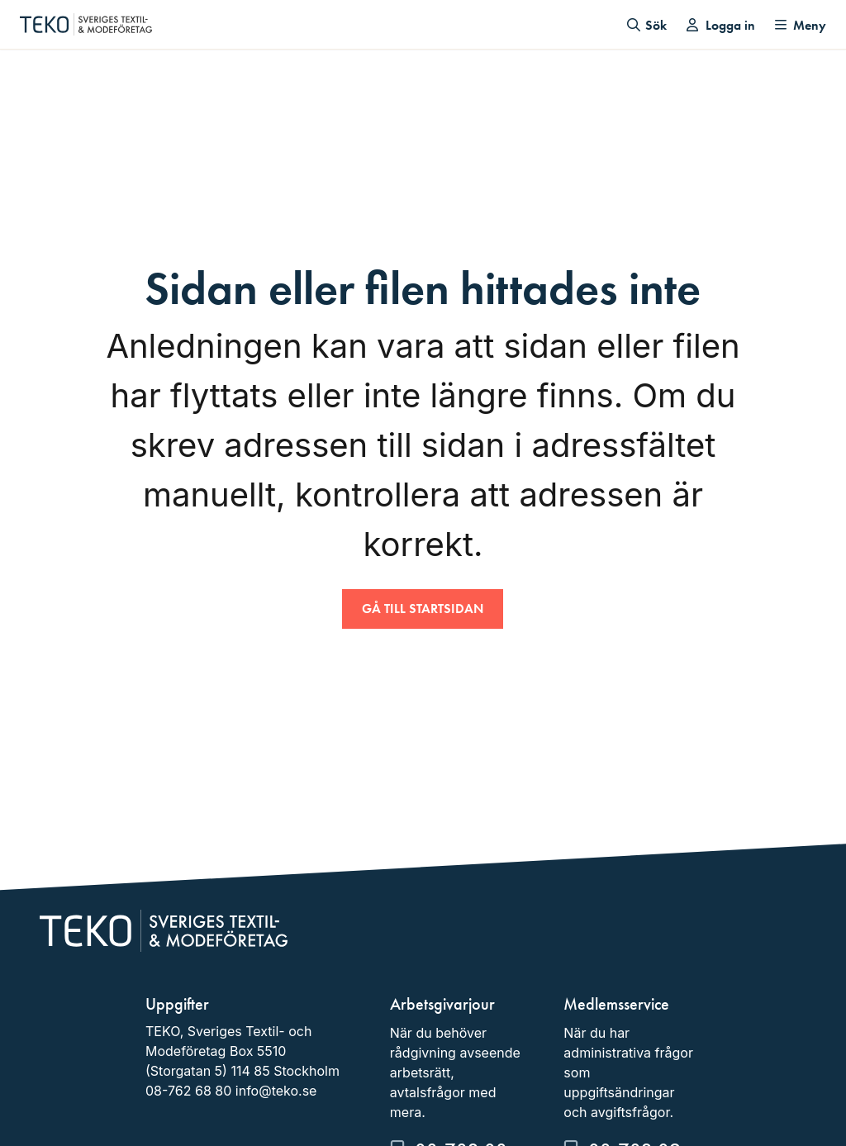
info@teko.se (276, 1090)
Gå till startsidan (422, 608)
